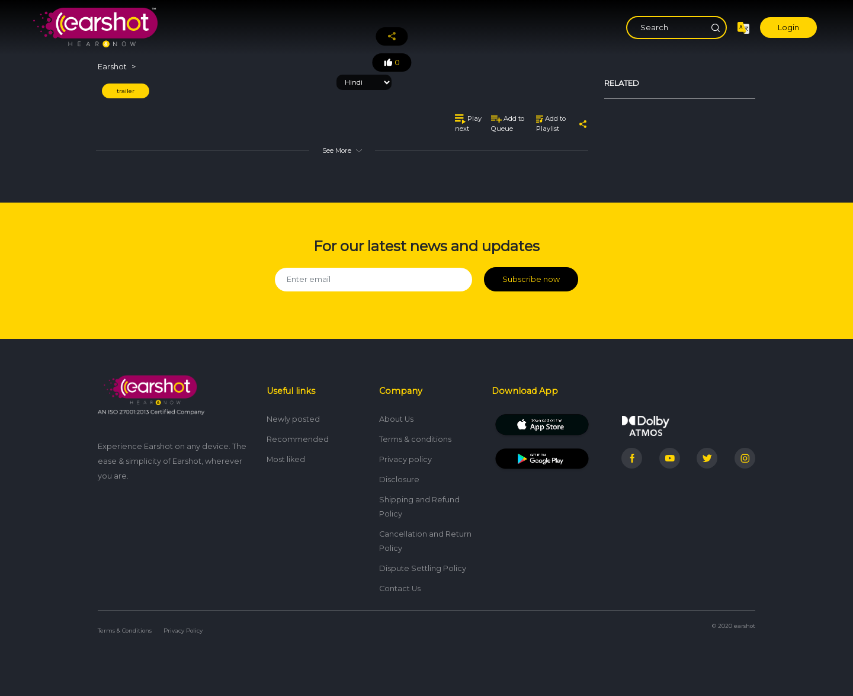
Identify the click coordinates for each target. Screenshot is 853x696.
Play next (468, 123)
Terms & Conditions (125, 630)
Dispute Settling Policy (422, 568)
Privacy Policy (183, 630)
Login (788, 27)
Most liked (286, 459)
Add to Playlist (551, 123)
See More (341, 150)
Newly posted (293, 419)
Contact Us (400, 588)
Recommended (298, 439)
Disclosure (399, 479)
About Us (396, 419)
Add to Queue (507, 123)
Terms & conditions (415, 439)
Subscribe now (531, 279)
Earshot (112, 66)
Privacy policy (405, 459)
